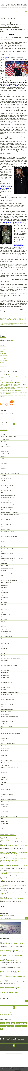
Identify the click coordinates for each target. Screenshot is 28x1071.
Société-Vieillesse (5, 753)
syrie (22, 1026)
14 (10, 420)
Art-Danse (3, 456)
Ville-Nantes (4, 787)
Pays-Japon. (4, 624)
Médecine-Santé (4, 585)
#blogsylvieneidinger (21, 323)
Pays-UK (3, 653)
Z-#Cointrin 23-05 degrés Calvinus (8, 799)
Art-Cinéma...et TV (5, 453)
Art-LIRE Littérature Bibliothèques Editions (10, 466)
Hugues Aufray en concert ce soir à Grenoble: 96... (13, 981)
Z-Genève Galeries (5, 804)
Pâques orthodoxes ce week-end (9, 950)
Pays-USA (15, 318)
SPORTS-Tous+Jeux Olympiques (8, 758)
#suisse (12, 1023)
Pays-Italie (3, 621)
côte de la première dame (19, 244)
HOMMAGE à (4, 541)
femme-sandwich (17, 320)
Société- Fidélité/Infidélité (7, 721)
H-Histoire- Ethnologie (6, 529)
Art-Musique (4, 470)
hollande (17, 1026)
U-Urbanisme (4, 775)
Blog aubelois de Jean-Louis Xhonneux (14, 388)
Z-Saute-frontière (5, 826)
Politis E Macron (4, 675)
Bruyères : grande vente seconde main (8, 395)
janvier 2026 (3, 353)
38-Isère (3, 434)
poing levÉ (8, 323)
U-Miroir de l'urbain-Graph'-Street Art (9, 767)
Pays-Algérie (4, 590)
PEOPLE (3, 663)
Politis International (5, 687)
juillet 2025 (2, 364)
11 (25, 419)
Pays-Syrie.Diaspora (5, 646)
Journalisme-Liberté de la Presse (8, 556)
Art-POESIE (3, 475)
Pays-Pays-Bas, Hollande (6, 636)
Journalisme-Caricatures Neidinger (9, 548)
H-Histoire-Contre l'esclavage (7, 531)
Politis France (4, 680)
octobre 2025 (3, 358)
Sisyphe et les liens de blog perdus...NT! (13, 892)
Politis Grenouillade (5, 685)
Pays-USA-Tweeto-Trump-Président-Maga (10, 658)
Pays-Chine (3, 607)
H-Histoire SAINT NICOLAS (7, 522)
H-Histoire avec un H (6, 509)
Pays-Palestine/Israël (5, 633)
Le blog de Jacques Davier (15, 390)
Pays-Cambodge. (5, 599)
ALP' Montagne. (4, 444)
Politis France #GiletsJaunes (7, 682)
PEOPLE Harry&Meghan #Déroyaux (9, 668)
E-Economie (4, 492)
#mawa (12, 324)
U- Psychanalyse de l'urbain (7, 760)
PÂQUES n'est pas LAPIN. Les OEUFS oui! (11, 955)
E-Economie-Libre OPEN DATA (8, 497)
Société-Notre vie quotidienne (7, 745)
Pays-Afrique (4, 587)
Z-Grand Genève (4, 823)
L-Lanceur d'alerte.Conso (6, 565)
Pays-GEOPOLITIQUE (6, 614)
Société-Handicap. (5, 738)
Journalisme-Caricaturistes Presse (8, 551)
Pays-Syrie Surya (5, 643)
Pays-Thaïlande (4, 648)
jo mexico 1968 (14, 323)
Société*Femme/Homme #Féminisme (9, 716)
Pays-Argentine (4, 595)
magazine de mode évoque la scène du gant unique (6, 186)
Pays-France (4, 612)
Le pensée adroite (4, 390)
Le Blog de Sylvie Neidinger (14, 4)
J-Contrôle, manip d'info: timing (8, 543)
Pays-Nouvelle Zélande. (6, 631)
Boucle (1, 379)
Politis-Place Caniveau (6, 702)
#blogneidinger (4, 1026)
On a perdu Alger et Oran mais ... (7, 382)
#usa (9, 320)
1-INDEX (3, 432)
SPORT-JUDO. (4, 755)
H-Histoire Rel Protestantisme (7, 517)
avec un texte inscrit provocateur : (14, 222)
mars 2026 (2, 349)
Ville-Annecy (4, 777)
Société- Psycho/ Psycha (6, 726)
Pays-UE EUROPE (5, 651)
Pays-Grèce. (3, 616)
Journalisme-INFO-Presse (7, 553)
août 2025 (2, 362)
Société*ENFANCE (5, 714)
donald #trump (15, 322)
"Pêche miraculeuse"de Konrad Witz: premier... (12, 839)
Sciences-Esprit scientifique (7, 709)
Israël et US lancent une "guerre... (9, 992)
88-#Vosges (3, 441)
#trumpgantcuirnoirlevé (5, 324)
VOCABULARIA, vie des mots (7, 794)
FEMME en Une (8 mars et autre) (8, 500)
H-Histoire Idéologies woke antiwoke (9, 512)
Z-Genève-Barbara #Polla (6, 809)
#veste (12, 320)
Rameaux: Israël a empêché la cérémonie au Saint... (14, 976)
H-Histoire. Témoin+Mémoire (7, 539)
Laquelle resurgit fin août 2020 (10, 85)
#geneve (11, 1026)
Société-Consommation (6, 728)
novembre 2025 (3, 357)
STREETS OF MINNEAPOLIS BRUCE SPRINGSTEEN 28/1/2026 (13, 852)
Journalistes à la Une (5, 563)
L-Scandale (3, 570)
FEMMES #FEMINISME (6, 502)
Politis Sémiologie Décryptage (8, 697)
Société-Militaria (4, 741)
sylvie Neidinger (4, 852)
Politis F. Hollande (5, 677)
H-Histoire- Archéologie (6, 526)
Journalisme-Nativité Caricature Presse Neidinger (12, 558)
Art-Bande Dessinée (5, 451)
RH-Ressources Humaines (7, 704)
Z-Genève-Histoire (5, 811)
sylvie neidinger (4, 839)
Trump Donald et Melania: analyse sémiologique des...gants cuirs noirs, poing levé (12, 28)
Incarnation (10, 380)
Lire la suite (11, 340)
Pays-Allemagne (4, 592)
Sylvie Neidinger (4, 865)
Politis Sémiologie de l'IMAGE (12, 319)
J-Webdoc (3, 546)
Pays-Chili (3, 604)
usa (1, 1028)
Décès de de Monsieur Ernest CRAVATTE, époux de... (11, 384)
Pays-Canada (4, 602)
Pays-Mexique (4, 629)
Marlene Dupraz (4, 872)
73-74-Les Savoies (5, 439)
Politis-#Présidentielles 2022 (7, 699)
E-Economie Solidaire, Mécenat (8, 495)
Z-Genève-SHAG (4, 821)
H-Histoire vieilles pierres (7, 524)
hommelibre (3, 898)
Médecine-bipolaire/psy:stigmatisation (9, 580)
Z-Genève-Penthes (5, 818)
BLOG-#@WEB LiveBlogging (7, 485)
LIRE (2, 575)
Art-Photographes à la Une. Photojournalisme (11, 473)
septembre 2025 (3, 360)
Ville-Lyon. (3, 782)
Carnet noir (2, 374)
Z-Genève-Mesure (5, 813)
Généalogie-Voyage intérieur (7, 507)
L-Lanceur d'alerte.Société (7, 568)
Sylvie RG (2, 845)
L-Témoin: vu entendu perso (7, 573)
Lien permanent (4, 318)
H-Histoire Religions (5, 519)
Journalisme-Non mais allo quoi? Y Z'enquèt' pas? (12, 561)
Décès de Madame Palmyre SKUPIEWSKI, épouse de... (12, 387)
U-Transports (4, 772)
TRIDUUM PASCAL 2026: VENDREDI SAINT (11, 966)
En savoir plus (18, 1070)
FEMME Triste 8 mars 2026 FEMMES (10, 987)
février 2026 (2, 351)
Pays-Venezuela (4, 660)
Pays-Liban (3, 626)
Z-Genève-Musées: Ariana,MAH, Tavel (9, 816)
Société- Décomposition (6, 719)
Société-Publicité (5, 748)
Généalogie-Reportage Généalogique (9, 505)
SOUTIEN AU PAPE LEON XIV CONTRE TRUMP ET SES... (13, 944)
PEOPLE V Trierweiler (6, 670)
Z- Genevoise (4, 796)
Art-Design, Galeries (5, 458)
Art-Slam (3, 480)
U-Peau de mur (4, 770)
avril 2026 (2, 348)
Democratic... (3, 380)
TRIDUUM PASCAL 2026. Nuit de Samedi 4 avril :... (13, 960)
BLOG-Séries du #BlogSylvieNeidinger (9, 487)
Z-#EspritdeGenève (5, 801)
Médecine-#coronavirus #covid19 (8, 578)
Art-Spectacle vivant (5, 483)
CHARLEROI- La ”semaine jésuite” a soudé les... (10, 392)
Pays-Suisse (3, 641)
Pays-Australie (4, 597)
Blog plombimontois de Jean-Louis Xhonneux (13, 385)
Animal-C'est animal (5, 446)
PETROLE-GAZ (4, 672)
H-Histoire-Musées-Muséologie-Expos (9, 534)
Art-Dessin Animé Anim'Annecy (8, 461)
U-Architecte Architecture (6, 762)
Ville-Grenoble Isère (5, 779)
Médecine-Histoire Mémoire (7, 582)
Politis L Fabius (4, 689)
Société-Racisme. (5, 750)
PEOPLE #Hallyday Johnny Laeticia (9, 665)
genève (7, 1023)
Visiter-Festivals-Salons (6, 789)
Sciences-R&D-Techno (6, 711)
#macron (3, 1023)
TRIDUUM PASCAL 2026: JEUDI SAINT (10, 971)
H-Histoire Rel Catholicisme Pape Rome (10, 514)
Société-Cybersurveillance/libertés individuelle (11, 731)
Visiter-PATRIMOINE (6, 792)
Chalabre (9, 374)
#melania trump (8, 322)
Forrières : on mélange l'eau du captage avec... (10, 376)
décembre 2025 (3, 355)
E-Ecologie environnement (7, 490)
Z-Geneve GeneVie (5, 806)
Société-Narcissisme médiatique (8, 743)
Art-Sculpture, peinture (6, 478)
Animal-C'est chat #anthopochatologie (9, 449)
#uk (25, 1026)
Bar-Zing (18, 382)
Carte (2, 906)
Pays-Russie (3, 638)
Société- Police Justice (6, 723)
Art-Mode (3, 468)
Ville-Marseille (4, 784)
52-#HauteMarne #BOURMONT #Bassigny (10, 436)
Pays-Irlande (4, 619)
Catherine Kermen (5, 859)
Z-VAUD (3, 828)
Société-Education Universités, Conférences (10, 733)
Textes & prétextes (9, 379)
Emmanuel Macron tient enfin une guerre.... (13, 879)
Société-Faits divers (5, 736)
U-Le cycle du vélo (5, 765)
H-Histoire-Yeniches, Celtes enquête (9, 536)
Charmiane (3, 885)
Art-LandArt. (4, 463)
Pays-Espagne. (4, 609)
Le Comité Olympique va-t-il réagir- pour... (13, 866)
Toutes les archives (4, 366)
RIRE (2, 706)
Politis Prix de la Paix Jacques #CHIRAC (9, 692)
